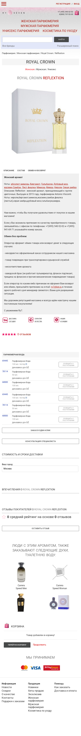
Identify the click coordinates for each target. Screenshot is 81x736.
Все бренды (8, 46)
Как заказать (62, 700)
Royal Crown (47, 53)
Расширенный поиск (68, 46)
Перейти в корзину (17, 659)
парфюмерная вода (13, 368)
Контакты (7, 711)
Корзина (76, 14)
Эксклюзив (34, 707)
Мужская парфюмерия (40, 26)
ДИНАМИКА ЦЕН (20, 381)
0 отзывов (24, 348)
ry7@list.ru (56, 300)
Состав (21, 184)
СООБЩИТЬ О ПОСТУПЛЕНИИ (68, 378)
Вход (76, 4)
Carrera (21, 599)
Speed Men (21, 602)
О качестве (8, 707)
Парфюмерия (8, 53)
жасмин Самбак (12, 201)
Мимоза (41, 201)
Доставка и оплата (65, 704)
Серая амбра (70, 201)
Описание (9, 184)
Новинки (33, 700)
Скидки (6, 704)
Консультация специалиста (40, 455)
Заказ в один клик (40, 444)
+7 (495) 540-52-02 (65, 12)
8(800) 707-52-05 (66, 14)
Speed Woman (60, 602)
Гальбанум (47, 197)
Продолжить (39, 658)
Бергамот (35, 197)
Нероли (58, 201)
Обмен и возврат (37, 184)
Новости (7, 700)
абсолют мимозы (20, 197)
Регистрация (63, 4)
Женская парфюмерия (40, 21)
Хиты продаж (36, 704)
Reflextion (59, 53)
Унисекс (52, 69)
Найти (61, 39)
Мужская (41, 69)
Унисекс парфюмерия (20, 31)
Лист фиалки (29, 201)
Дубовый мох (61, 197)
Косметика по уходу (60, 31)
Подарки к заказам (13, 715)
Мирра (49, 201)
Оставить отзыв (40, 542)
